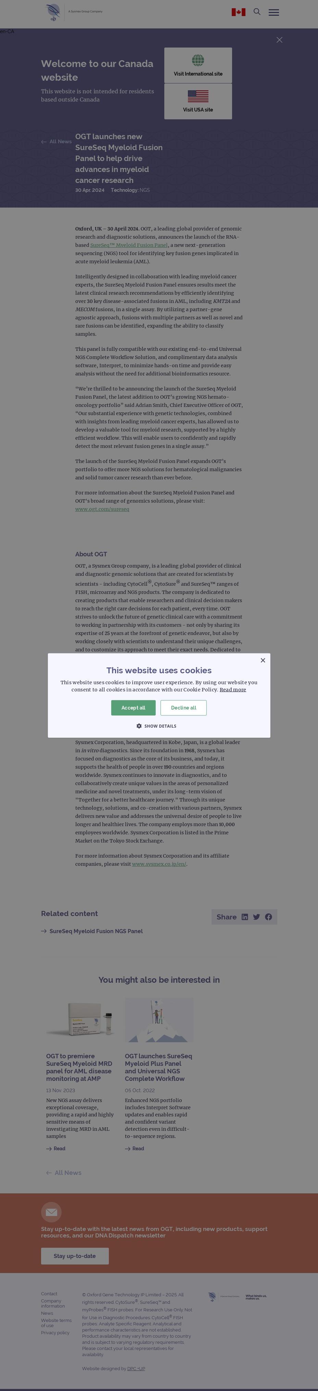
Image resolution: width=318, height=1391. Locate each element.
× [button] (262, 660)
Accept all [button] (133, 708)
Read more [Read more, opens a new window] (233, 690)
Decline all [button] (183, 708)
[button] (159, 725)
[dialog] (159, 695)
